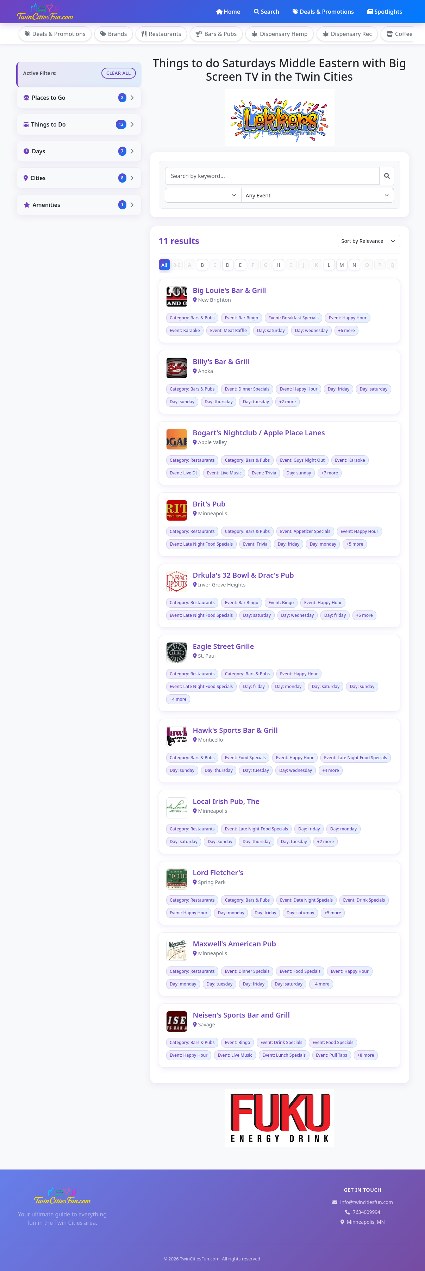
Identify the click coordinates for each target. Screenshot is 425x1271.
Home (228, 12)
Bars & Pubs (216, 34)
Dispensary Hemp (279, 34)
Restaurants (161, 34)
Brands (113, 34)
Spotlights (384, 12)
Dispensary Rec (347, 34)
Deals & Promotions (323, 12)
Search (266, 12)
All (164, 265)
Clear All (118, 73)
